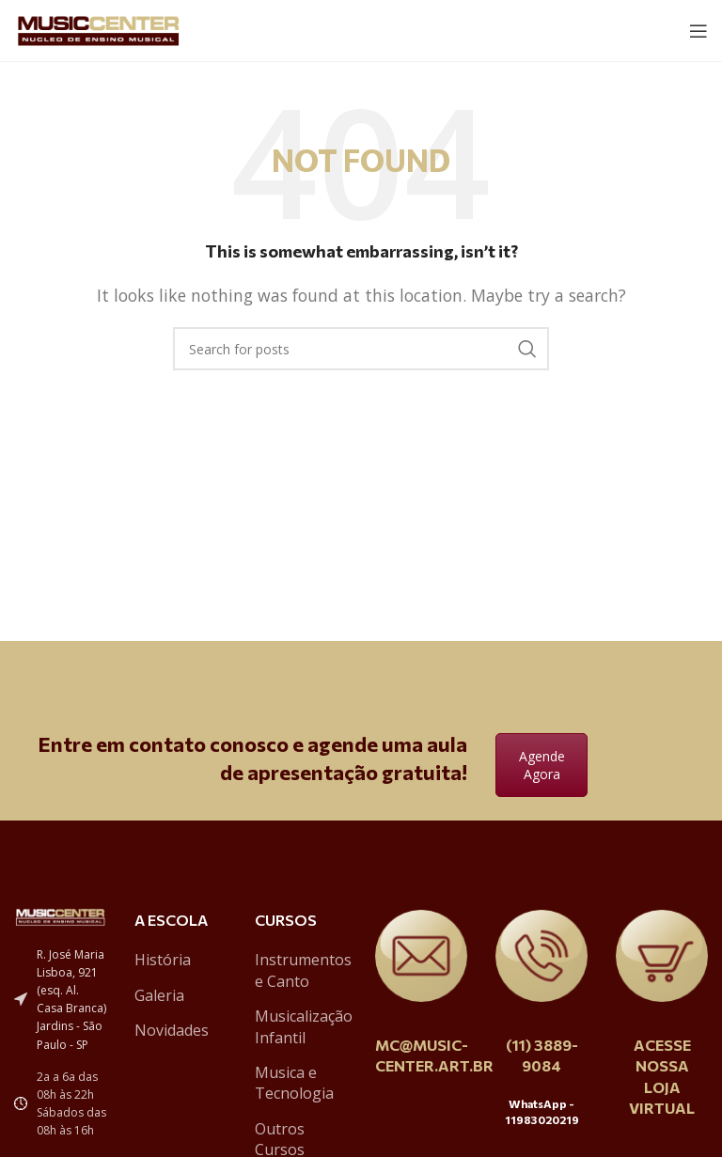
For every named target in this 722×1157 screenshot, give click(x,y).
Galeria (159, 995)
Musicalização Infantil (304, 1026)
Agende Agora (542, 765)
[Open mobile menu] (698, 31)
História (162, 959)
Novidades (171, 1030)
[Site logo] (98, 29)
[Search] (361, 348)
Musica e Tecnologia (294, 1082)
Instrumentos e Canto (303, 970)
